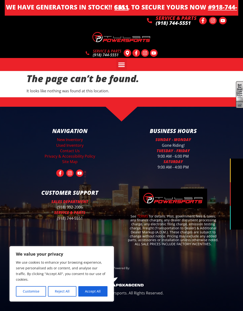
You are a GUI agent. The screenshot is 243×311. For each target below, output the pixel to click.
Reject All (62, 291)
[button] (121, 64)
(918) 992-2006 (70, 207)
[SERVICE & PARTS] (149, 20)
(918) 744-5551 (70, 218)
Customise (31, 291)
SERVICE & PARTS (176, 18)
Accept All (93, 291)
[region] (61, 274)
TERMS (143, 216)
